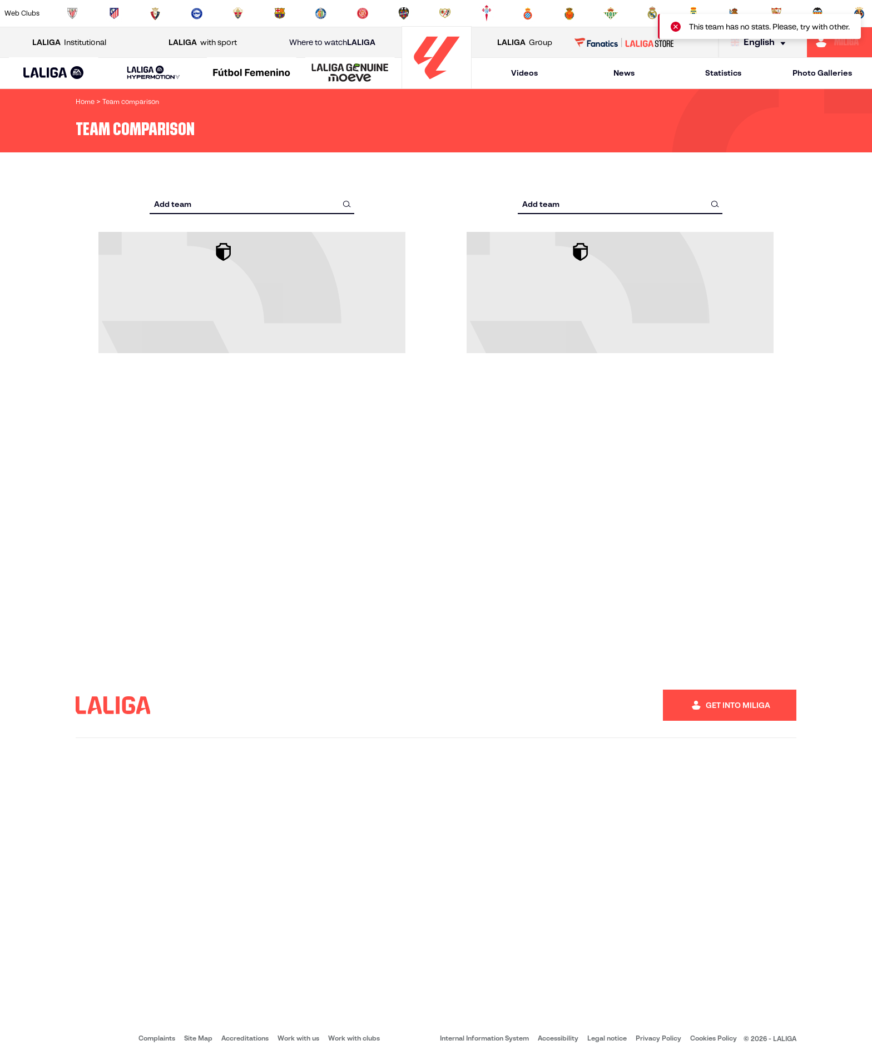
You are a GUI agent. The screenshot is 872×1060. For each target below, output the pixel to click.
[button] (53, 73)
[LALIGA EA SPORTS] (53, 73)
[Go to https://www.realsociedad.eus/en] (734, 13)
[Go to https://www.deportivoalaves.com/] (197, 13)
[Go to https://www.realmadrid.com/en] (652, 13)
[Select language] (761, 42)
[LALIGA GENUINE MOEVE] (350, 73)
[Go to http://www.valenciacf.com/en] (817, 13)
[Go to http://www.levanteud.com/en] (403, 13)
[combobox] (252, 204)
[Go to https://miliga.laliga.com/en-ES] (839, 42)
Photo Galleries (822, 72)
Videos (524, 72)
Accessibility (558, 1038)
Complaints (156, 1038)
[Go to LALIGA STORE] (624, 42)
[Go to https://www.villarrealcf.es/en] (859, 13)
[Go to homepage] (436, 83)
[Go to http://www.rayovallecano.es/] (445, 13)
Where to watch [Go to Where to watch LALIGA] (332, 42)
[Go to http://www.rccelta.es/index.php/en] (486, 13)
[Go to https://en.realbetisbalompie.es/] (610, 13)
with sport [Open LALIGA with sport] (203, 42)
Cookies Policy (713, 1038)
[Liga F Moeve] (252, 73)
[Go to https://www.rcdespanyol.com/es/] (527, 13)
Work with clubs (354, 1038)
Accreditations (245, 1038)
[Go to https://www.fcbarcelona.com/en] (279, 13)
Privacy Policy (658, 1038)
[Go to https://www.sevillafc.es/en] (776, 13)
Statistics (723, 72)
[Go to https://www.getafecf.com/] (321, 13)
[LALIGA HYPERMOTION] (154, 73)
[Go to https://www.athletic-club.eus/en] (72, 13)
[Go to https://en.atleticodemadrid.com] (114, 13)
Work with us (298, 1038)
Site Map (198, 1038)
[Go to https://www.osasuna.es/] (155, 13)
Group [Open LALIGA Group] (524, 42)
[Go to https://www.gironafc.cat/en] (362, 13)
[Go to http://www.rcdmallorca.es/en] (569, 13)
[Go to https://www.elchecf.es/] (238, 13)
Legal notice (607, 1038)
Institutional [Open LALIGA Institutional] (69, 42)
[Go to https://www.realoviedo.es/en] (693, 13)
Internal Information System (484, 1038)
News (624, 72)
